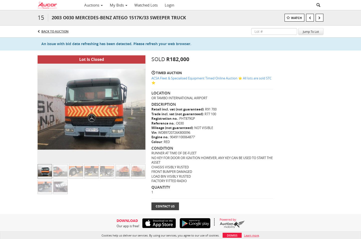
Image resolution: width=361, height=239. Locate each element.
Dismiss (232, 235)
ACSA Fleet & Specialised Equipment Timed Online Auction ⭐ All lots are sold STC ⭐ (211, 80)
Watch (296, 18)
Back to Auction (54, 31)
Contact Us (165, 206)
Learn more (251, 235)
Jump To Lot (311, 32)
